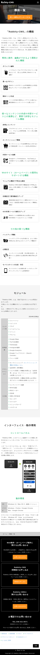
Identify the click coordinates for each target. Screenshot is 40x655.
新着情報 (12, 633)
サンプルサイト (28, 633)
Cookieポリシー (22, 637)
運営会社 (4, 633)
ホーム (5, 534)
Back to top (21, 650)
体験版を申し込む (20, 581)
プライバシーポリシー (8, 637)
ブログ (20, 633)
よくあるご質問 (6, 640)
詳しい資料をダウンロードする (20, 17)
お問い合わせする (20, 557)
